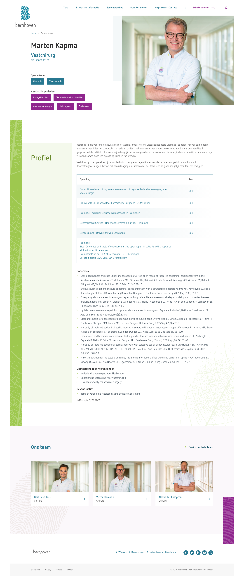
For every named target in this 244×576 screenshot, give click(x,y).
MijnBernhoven (204, 8)
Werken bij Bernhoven (130, 552)
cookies (59, 570)
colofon (70, 570)
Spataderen (84, 106)
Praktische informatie (87, 8)
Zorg (65, 8)
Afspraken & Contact (166, 8)
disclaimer (35, 570)
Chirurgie (37, 81)
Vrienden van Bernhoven (163, 552)
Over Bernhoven (138, 8)
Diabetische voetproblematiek (69, 97)
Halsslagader (65, 106)
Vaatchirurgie (55, 81)
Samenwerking (115, 8)
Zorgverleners (47, 33)
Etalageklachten (40, 97)
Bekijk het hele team (201, 447)
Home (33, 33)
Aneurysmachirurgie (42, 106)
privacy (48, 570)
